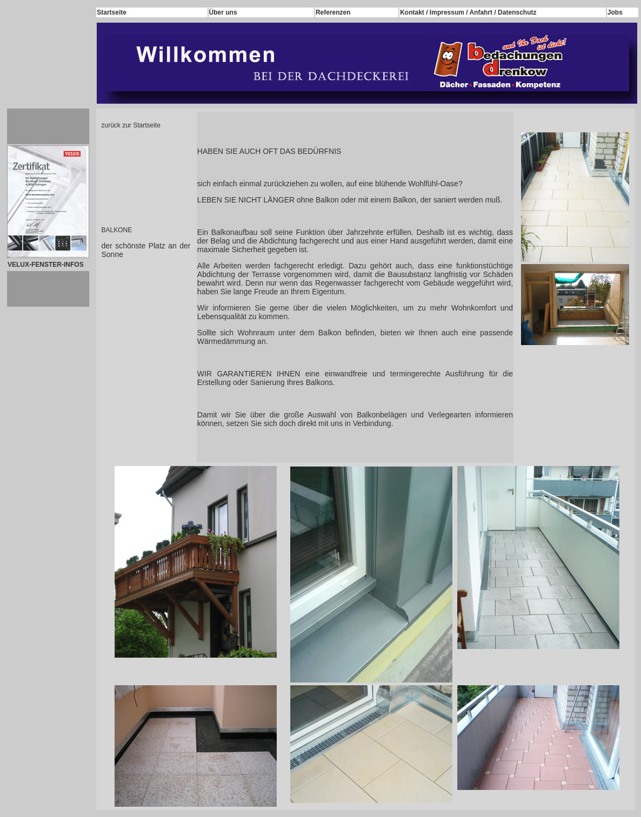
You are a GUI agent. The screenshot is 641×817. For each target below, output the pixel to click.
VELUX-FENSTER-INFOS (46, 264)
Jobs (615, 12)
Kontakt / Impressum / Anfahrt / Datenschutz (468, 12)
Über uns (223, 12)
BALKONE (117, 230)
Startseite (111, 12)
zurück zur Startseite (131, 125)
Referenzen (333, 12)
